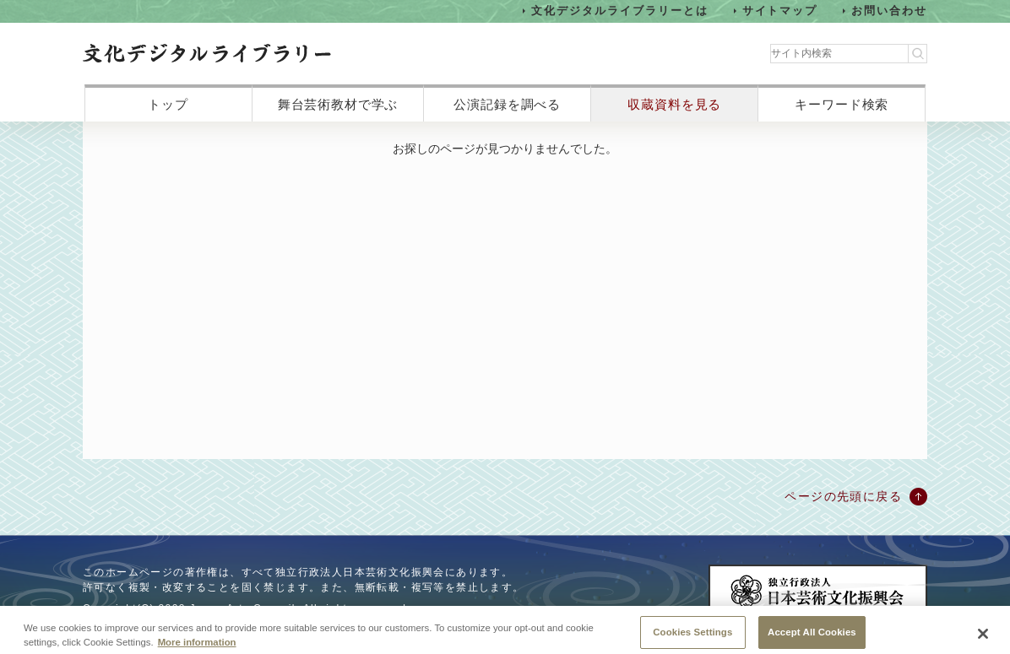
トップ (168, 104)
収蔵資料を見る (674, 104)
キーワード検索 (841, 104)
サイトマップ (780, 10)
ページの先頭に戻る (843, 496)
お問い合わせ (889, 10)
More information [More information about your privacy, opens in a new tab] (197, 647)
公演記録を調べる (507, 104)
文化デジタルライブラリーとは (619, 10)
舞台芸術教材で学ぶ (338, 104)
